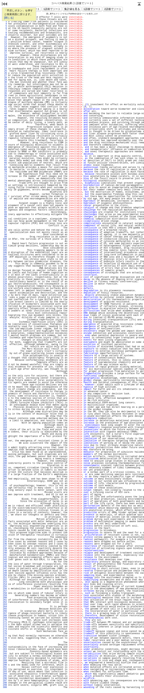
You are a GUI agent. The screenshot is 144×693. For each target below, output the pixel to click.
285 (4, 653)
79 (4, 192)
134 (4, 315)
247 (4, 568)
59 (4, 147)
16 (4, 50)
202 (4, 467)
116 (4, 275)
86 (4, 207)
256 (4, 588)
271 (4, 622)
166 (4, 387)
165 (4, 384)
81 (4, 196)
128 (4, 302)
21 (4, 62)
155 (4, 362)
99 (4, 237)
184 (4, 427)
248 (4, 571)
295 (4, 676)
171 (4, 398)
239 (4, 550)
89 (4, 214)
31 (4, 84)
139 (4, 326)
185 (4, 429)
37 (4, 98)
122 (4, 288)
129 (4, 304)
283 (4, 649)
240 (4, 553)
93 (4, 223)
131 (4, 308)
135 (4, 317)
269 (4, 618)
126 (4, 297)
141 (4, 331)
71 (4, 174)
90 (4, 216)
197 (4, 456)
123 (4, 290)
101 (4, 241)
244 (4, 562)
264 (4, 606)
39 (4, 102)
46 (4, 118)
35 (4, 93)
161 (4, 376)
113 (4, 268)
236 (4, 544)
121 (4, 286)
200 (4, 463)
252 (4, 579)
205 (4, 474)
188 (4, 436)
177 (4, 411)
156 (4, 364)
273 (4, 627)
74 (4, 181)
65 (4, 160)
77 (4, 187)
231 (4, 532)
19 (4, 57)
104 (4, 248)
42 (4, 109)
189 (4, 438)
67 (4, 165)
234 (4, 539)
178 (4, 414)
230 (4, 530)
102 (4, 243)
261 (4, 600)
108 (4, 257)
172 (4, 400)
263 (4, 604)
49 (4, 124)
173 (4, 402)
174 (4, 405)
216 (4, 499)
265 (4, 609)
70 (4, 172)
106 (4, 252)
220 (4, 508)
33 (4, 89)
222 (4, 512)
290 (4, 665)
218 (4, 503)
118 (4, 279)
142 (4, 333)
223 (4, 514)
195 (4, 452)
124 (4, 293)
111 (4, 263)
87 (4, 210)
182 (4, 423)
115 (4, 272)
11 (4, 39)
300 (4, 687)
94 (4, 225)
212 (4, 490)
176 (4, 409)
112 (4, 266)
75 (4, 183)
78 (4, 189)
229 (4, 528)
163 (4, 380)
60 (4, 149)
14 (4, 46)
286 (4, 656)
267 (4, 613)
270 (4, 620)
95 (4, 228)
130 (4, 306)
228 (4, 526)
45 (4, 116)
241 (4, 555)
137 (4, 322)
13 (4, 44)
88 (4, 212)
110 (4, 261)
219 (4, 506)
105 (4, 250)
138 (4, 324)
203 (4, 470)
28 (4, 77)
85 (4, 205)
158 (4, 369)
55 (4, 138)
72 (4, 176)
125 (4, 295)
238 (4, 548)
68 (4, 167)
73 (4, 178)
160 (4, 373)
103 (4, 246)
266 (4, 611)
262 (4, 602)
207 (4, 479)
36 (4, 95)
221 (4, 510)
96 (4, 230)
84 (4, 203)
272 (4, 624)
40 (4, 104)
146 (4, 342)
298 (4, 683)
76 (4, 185)
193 (4, 447)
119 (4, 281)
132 (4, 311)
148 (4, 346)
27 (4, 75)
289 (4, 662)
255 (4, 586)
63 (4, 156)
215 (4, 497)
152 (4, 355)
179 (4, 416)
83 (4, 201)
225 (4, 519)
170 (4, 396)
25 (4, 71)
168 (4, 391)
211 (4, 488)
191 (4, 443)
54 (4, 136)
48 (4, 122)
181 (4, 420)
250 (4, 575)
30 (4, 82)
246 (4, 566)
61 (4, 151)
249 (4, 573)
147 (4, 344)
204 (4, 472)
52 (4, 131)
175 (4, 407)
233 (4, 537)
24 (4, 68)
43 (4, 111)
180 (4, 418)
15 (4, 48)
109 (4, 259)
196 (4, 454)
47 (4, 120)
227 (4, 523)
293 (4, 671)
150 (4, 351)
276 (4, 633)
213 (4, 492)
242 (4, 557)
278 (4, 638)
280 (4, 642)
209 (4, 483)
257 (4, 591)
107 (4, 254)
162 (4, 378)
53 (4, 133)
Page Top (139, 4)
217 (4, 501)
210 (4, 485)
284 (4, 651)
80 (4, 194)
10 (4, 37)
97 (4, 232)
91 (4, 219)
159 (4, 371)
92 (4, 221)
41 (4, 107)
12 (4, 42)
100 (4, 239)
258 (4, 593)
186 (4, 432)
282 (4, 647)
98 (4, 234)
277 (4, 636)
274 (4, 629)
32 (4, 86)
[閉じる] (8, 17)
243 (4, 559)
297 (4, 680)
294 (4, 674)
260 (4, 597)
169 (4, 393)
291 (4, 667)
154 (4, 360)
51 (4, 129)
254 (4, 584)
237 (4, 546)
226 (4, 521)
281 (4, 645)
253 (4, 582)
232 (4, 535)
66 (4, 163)
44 (4, 113)
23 (4, 66)
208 (4, 481)
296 (4, 678)
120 (4, 284)
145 (4, 340)
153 (4, 358)
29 (4, 80)
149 (4, 349)
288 (4, 660)
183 (4, 425)
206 (4, 476)
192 (4, 445)
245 (4, 564)
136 (4, 319)
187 (4, 434)
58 (4, 145)
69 (4, 169)
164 (4, 382)
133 (4, 313)
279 (4, 640)
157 (4, 367)
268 (4, 615)
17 (4, 53)
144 (4, 337)
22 (4, 64)
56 (4, 140)
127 (4, 299)
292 (4, 669)
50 (4, 127)
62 (4, 154)
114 (4, 270)
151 (4, 353)
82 (4, 198)
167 (4, 389)
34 (4, 91)
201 (4, 465)
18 (4, 55)
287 (4, 658)
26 (4, 73)
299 (4, 685)
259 (4, 595)
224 (4, 517)
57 (4, 142)
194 (4, 449)
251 (4, 577)
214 (4, 494)
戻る (4, 4)
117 (4, 277)
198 (4, 458)
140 (4, 328)
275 (4, 631)
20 (4, 59)
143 (4, 335)
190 (4, 441)
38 (4, 100)
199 (4, 461)
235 (4, 541)
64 (4, 158)
